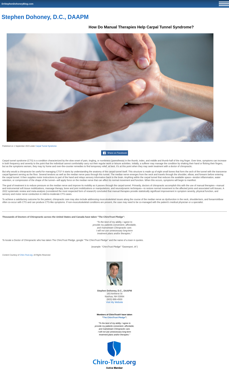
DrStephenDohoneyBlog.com (17, 4)
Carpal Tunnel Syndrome (46, 146)
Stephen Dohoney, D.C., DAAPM (45, 17)
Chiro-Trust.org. (26, 255)
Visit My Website (114, 302)
